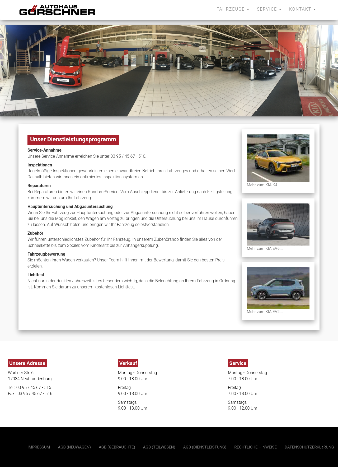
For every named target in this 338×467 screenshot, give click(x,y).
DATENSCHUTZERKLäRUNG (309, 447)
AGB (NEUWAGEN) (74, 447)
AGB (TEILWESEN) (159, 447)
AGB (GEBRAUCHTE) (117, 447)
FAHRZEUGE (233, 9)
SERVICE (269, 9)
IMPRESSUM (39, 447)
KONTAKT (302, 9)
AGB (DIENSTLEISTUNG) (205, 447)
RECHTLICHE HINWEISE (255, 447)
